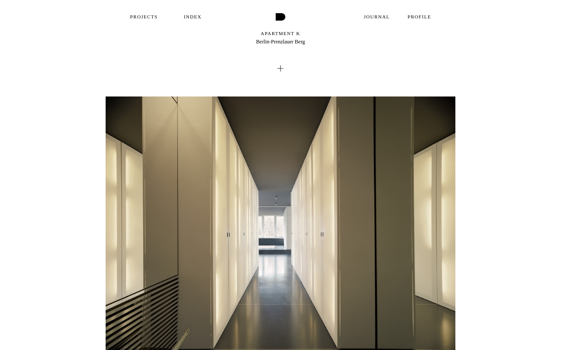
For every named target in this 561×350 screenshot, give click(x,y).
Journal (377, 16)
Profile (419, 16)
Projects (144, 16)
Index (193, 16)
